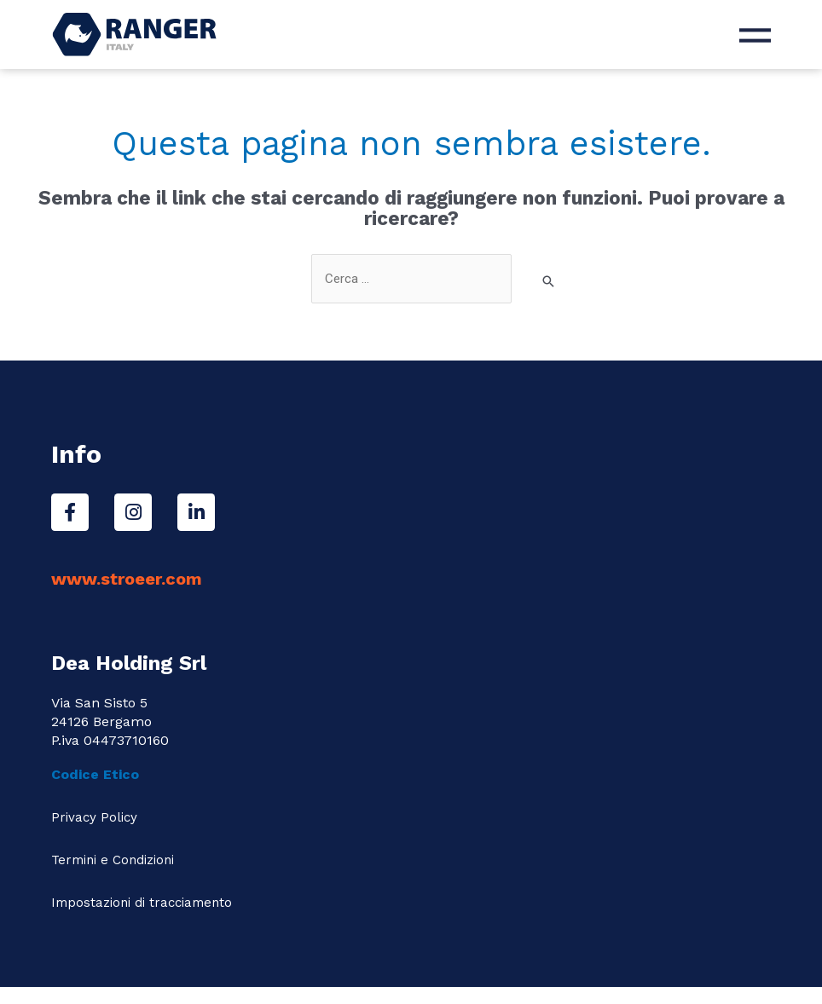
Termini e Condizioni (112, 860)
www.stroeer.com (126, 578)
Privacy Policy (94, 817)
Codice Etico (97, 774)
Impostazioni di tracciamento (141, 902)
